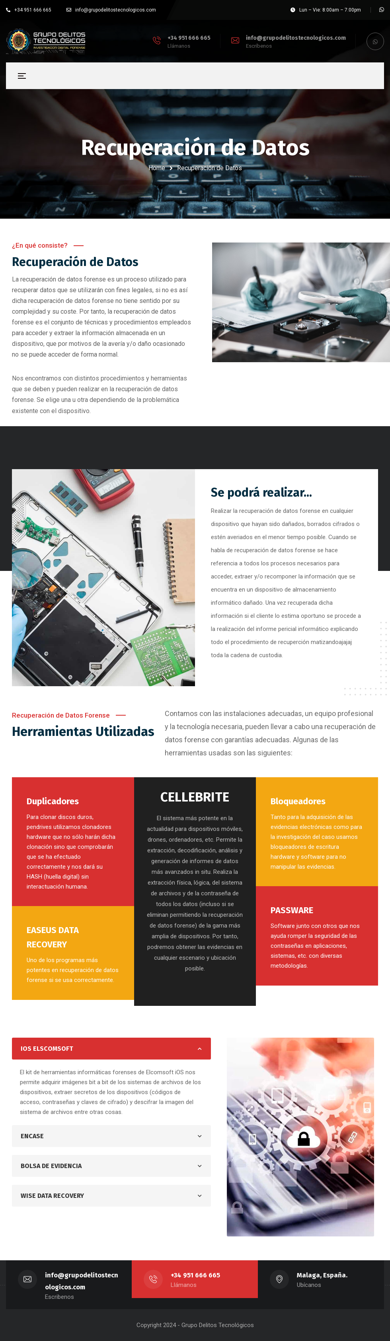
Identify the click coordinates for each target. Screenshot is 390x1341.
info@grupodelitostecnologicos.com (295, 38)
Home (156, 168)
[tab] (111, 1049)
